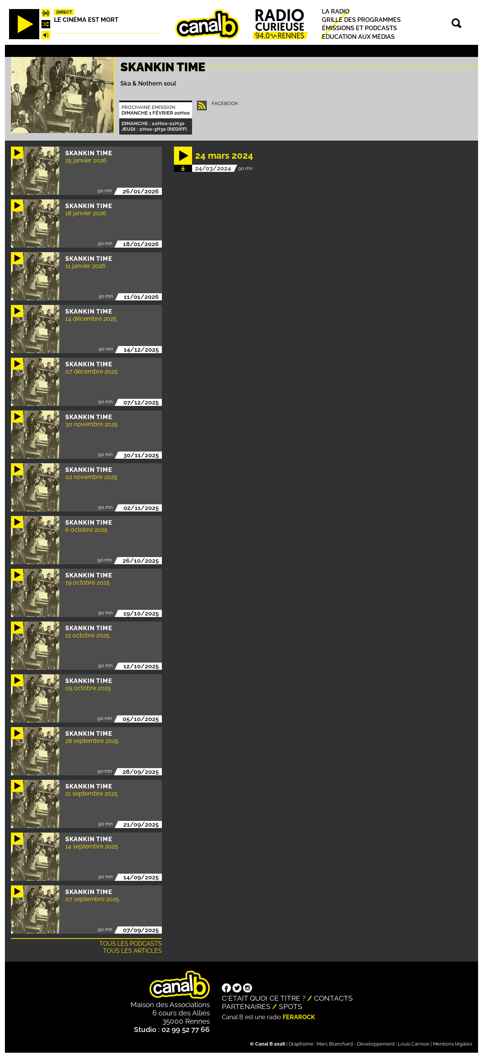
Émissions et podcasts (359, 28)
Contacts (333, 998)
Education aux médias (358, 36)
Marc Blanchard (335, 1044)
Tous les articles (132, 950)
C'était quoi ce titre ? (264, 998)
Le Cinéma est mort (86, 19)
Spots (290, 1006)
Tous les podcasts (130, 943)
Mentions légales (452, 1044)
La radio (335, 11)
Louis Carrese (413, 1044)
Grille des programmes (361, 19)
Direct (64, 12)
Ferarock (299, 1017)
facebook (225, 103)
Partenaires (246, 1006)
